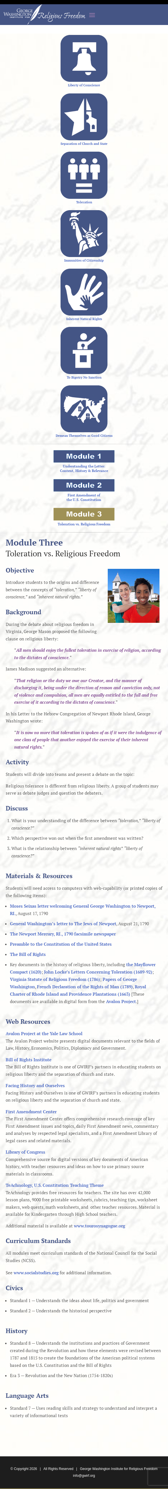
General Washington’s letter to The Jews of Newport (63, 923)
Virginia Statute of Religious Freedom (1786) (55, 979)
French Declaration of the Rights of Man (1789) (85, 986)
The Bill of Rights (28, 954)
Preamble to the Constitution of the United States (61, 944)
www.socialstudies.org (36, 1272)
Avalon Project (121, 1001)
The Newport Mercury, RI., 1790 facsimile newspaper (63, 934)
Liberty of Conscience (84, 85)
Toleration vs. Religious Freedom (84, 524)
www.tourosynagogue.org (99, 1226)
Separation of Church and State (84, 144)
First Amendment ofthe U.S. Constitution (84, 497)
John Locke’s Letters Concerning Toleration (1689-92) (98, 972)
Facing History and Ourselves (35, 1085)
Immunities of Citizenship (84, 260)
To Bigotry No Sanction (84, 377)
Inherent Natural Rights (84, 319)
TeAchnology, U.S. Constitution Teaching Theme (55, 1185)
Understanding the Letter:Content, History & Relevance (84, 468)
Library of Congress (25, 1152)
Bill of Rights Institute (28, 1059)
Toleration (84, 202)
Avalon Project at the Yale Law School (44, 1033)
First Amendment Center (31, 1111)
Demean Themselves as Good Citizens (84, 436)
